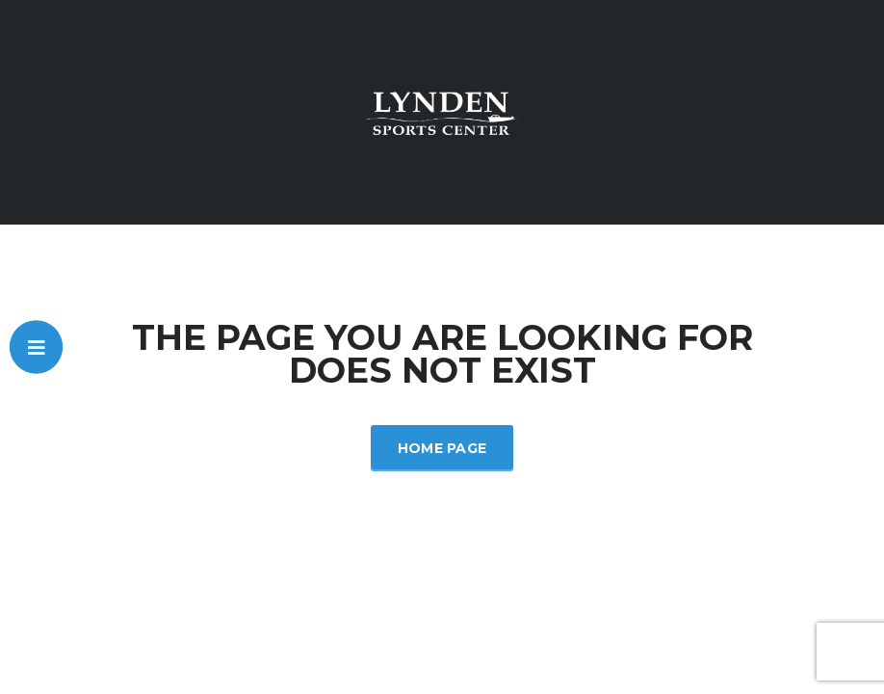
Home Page (442, 448)
